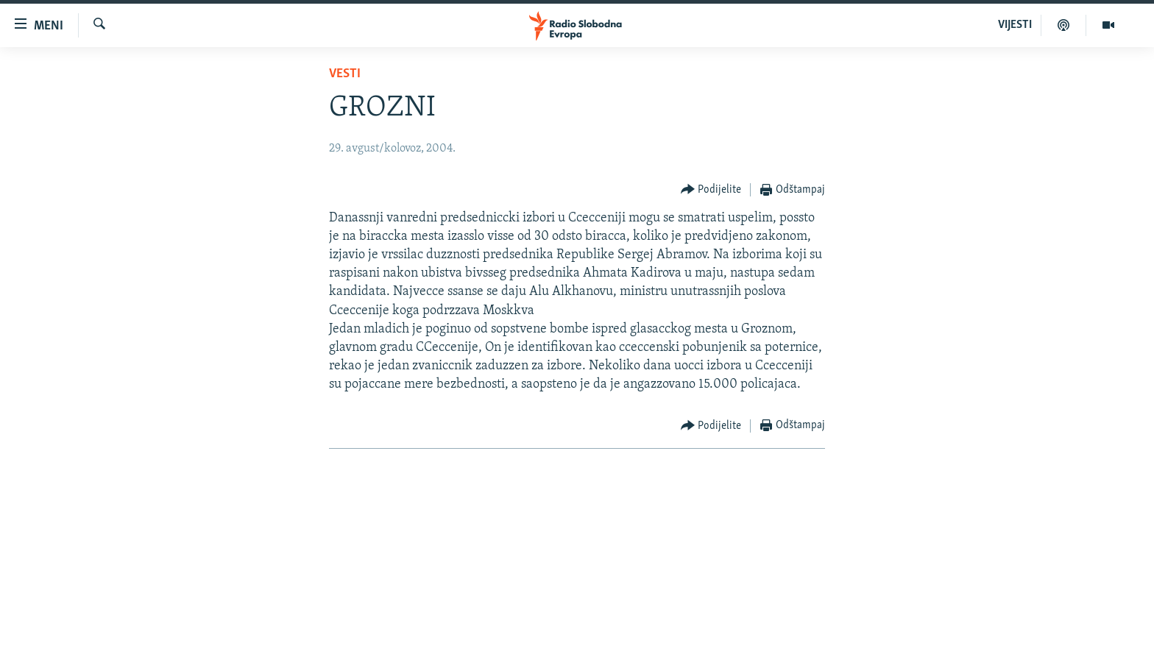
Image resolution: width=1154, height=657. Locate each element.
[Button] (711, 190)
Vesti (345, 74)
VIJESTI (1015, 25)
